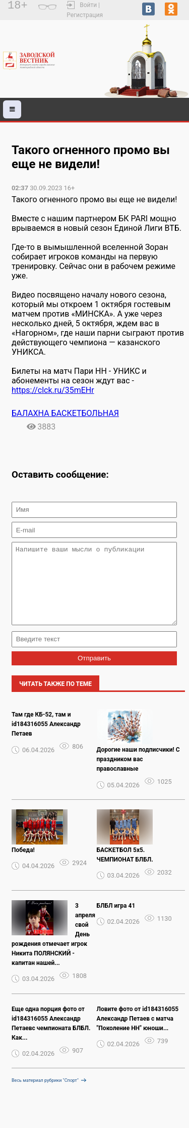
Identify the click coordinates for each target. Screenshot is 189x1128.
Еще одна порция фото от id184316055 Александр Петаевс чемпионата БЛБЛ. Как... (51, 1038)
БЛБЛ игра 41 (116, 920)
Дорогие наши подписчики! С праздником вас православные (138, 774)
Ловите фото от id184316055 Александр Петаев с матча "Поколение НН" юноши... (138, 1034)
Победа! (23, 865)
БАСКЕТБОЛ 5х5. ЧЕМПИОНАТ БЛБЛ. (125, 870)
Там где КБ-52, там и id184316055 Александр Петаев (46, 739)
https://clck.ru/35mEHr (53, 390)
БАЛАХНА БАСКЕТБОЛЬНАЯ (65, 413)
